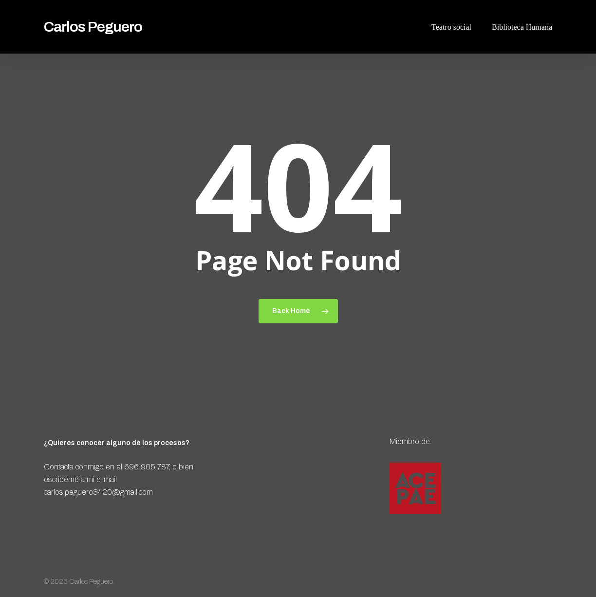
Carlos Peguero (93, 26)
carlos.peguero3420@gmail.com (98, 492)
